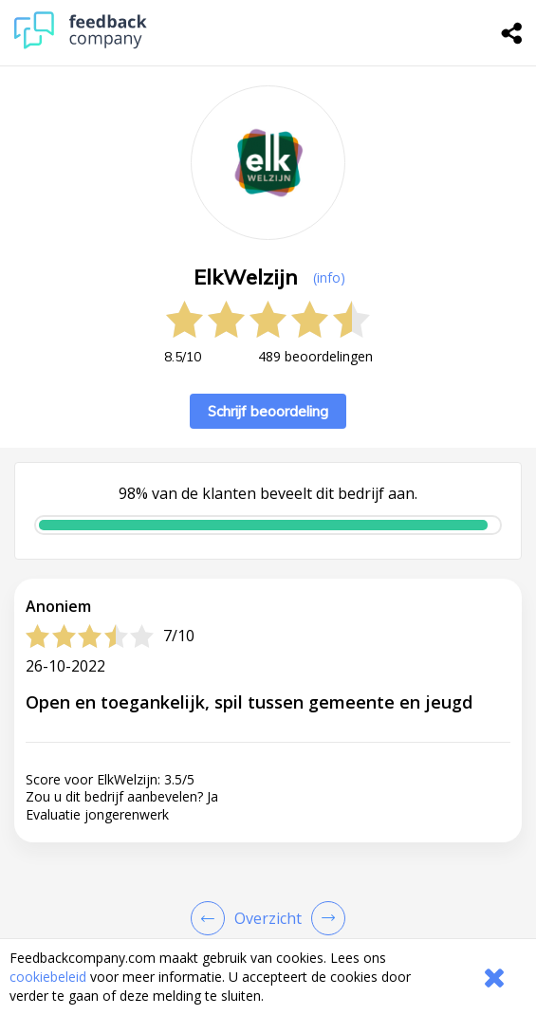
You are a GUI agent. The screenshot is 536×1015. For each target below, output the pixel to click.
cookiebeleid (47, 977)
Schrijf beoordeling (268, 411)
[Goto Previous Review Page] (211, 918)
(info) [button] (329, 277)
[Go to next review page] (324, 918)
